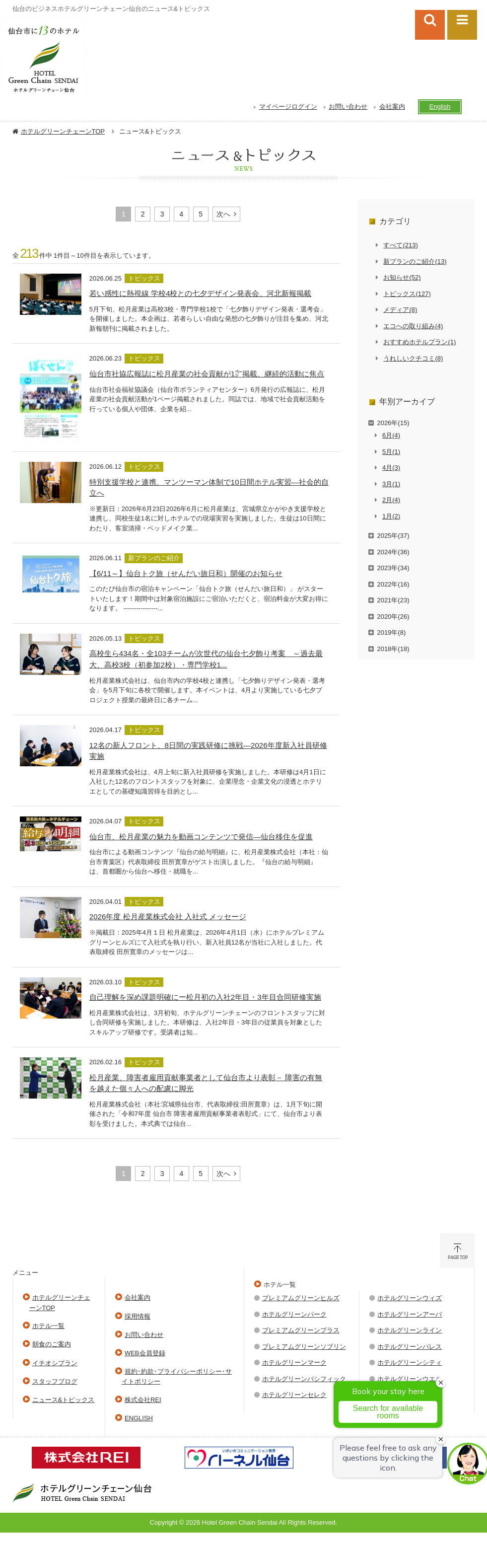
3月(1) (391, 484)
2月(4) (391, 500)
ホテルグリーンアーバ (409, 1314)
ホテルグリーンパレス (409, 1346)
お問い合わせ (348, 106)
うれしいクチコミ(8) (413, 358)
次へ (223, 214)
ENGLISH (139, 1418)
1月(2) (391, 516)
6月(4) (391, 435)
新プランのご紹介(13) (414, 261)
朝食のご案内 (51, 1344)
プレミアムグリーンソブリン (304, 1346)
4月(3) (391, 467)
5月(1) (391, 451)
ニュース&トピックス (63, 1399)
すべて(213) (400, 245)
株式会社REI (143, 1399)
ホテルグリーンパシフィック (304, 1379)
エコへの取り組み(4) (413, 326)
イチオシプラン (54, 1363)
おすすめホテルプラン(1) (419, 342)
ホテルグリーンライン (409, 1330)
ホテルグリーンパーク (294, 1314)
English (440, 106)
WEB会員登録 (145, 1353)
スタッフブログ (54, 1381)
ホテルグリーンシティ (409, 1362)
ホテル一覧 (48, 1325)
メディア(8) (400, 309)
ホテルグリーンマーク (294, 1362)
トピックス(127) (406, 293)
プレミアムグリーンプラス (301, 1330)
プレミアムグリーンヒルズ (301, 1298)
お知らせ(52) (401, 277)
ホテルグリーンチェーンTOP (63, 131)
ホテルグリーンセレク (294, 1395)
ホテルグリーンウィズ (409, 1298)
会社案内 (392, 106)
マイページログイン (288, 106)
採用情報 (137, 1316)
